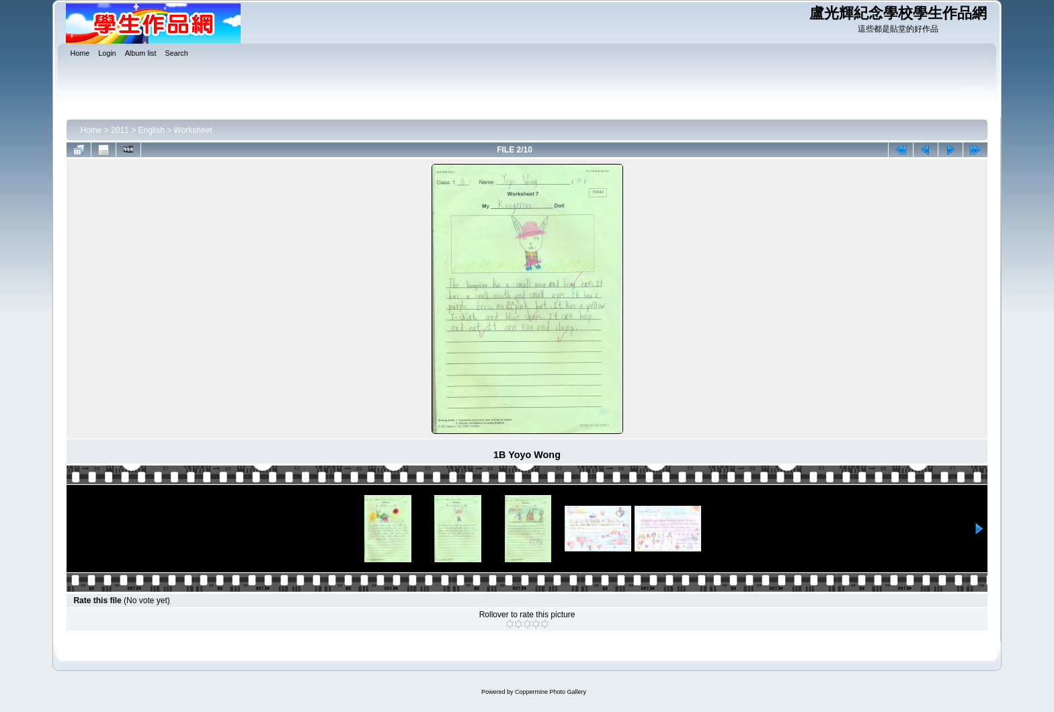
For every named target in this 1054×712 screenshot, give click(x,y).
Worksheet (193, 130)
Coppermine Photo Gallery (550, 691)
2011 (120, 130)
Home (91, 130)
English (151, 130)
